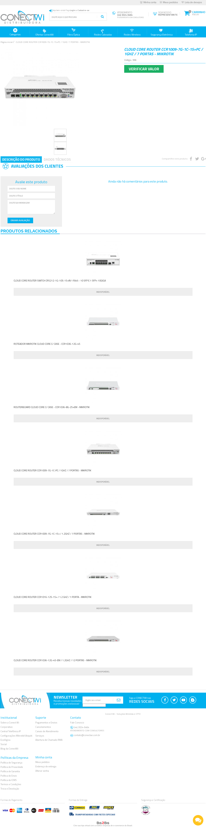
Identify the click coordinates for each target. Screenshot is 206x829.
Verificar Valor (144, 69)
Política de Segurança (11, 762)
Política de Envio (9, 775)
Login (72, 10)
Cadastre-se (83, 10)
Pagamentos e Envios (46, 722)
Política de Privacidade (12, 767)
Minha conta (149, 2)
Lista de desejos (193, 2)
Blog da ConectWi (9, 748)
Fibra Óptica (73, 32)
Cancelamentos (43, 726)
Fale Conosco (77, 722)
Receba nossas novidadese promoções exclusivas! (68, 702)
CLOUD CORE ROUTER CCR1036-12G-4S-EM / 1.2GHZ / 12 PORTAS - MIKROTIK (55, 660)
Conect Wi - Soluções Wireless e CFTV (122, 714)
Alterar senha (42, 771)
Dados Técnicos (57, 159)
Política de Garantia (10, 771)
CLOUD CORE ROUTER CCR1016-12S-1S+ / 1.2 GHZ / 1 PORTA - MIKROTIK (52, 597)
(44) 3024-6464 (87, 728)
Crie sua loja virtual (81, 825)
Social (4, 744)
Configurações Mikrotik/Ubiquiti (16, 735)
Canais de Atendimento (47, 731)
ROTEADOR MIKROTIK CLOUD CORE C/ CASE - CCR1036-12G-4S (47, 344)
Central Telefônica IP (11, 731)
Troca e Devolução (10, 788)
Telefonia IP (191, 32)
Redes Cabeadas (103, 32)
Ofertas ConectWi (44, 32)
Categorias (15, 32)
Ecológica (5, 740)
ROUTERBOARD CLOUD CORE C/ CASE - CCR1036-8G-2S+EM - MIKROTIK (52, 407)
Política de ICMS (9, 780)
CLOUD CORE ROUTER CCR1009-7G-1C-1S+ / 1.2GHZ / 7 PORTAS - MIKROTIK (54, 533)
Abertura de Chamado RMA (49, 740)
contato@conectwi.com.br (87, 735)
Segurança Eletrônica (162, 32)
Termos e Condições (11, 784)
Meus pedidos (170, 2)
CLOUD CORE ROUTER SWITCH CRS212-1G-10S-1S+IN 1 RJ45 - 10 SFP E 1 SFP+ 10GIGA (60, 280)
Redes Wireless (132, 32)
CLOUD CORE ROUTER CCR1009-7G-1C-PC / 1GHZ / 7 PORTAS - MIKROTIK (52, 470)
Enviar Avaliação (19, 220)
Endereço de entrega (45, 766)
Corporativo (7, 726)
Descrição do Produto (21, 159)
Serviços (39, 735)
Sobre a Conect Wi (10, 722)
